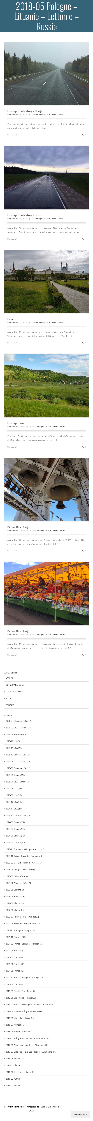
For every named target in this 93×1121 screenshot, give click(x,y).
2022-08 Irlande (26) (15, 910)
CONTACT (10, 705)
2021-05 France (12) (15, 970)
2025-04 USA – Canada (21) (18, 781)
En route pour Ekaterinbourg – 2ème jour (25, 111)
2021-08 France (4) (14, 950)
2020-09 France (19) (15, 984)
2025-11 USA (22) (14, 748)
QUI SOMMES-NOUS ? (15, 685)
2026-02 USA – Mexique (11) (18, 727)
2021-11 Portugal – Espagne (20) (20, 930)
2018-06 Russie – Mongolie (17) (20, 1031)
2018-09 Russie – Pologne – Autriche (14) (24, 1011)
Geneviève (14, 114)
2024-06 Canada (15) (15, 835)
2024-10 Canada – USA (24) (18, 815)
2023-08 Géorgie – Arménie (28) (20, 869)
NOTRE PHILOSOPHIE (15, 691)
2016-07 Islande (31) (15, 1065)
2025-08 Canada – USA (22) (18, 768)
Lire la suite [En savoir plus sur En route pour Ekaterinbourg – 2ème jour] (11, 135)
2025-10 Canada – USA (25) (18, 754)
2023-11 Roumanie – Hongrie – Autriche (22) (26, 849)
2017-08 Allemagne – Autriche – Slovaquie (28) (27, 1045)
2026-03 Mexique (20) (16, 734)
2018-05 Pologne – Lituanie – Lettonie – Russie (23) (29, 1038)
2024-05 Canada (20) (15, 842)
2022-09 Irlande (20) (15, 903)
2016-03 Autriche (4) (15, 1078)
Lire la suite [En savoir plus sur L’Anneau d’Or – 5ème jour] (11, 655)
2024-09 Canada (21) (15, 822)
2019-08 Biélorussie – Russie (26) (21, 997)
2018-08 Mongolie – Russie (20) (20, 1018)
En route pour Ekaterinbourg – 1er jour (24, 215)
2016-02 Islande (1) (14, 1085)
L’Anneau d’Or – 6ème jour (19, 527)
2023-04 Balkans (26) (15, 896)
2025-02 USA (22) (14, 795)
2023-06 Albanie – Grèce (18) (19, 883)
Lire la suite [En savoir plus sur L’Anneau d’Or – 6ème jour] (11, 551)
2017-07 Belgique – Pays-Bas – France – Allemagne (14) (31, 1051)
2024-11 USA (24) (14, 808)
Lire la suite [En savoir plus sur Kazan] (11, 343)
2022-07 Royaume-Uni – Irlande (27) (22, 916)
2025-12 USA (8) (13, 741)
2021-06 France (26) (15, 964)
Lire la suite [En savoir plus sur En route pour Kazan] (11, 447)
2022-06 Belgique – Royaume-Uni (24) (23, 923)
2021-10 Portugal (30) (15, 937)
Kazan (10, 319)
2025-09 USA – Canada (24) (18, 761)
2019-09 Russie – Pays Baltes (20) (21, 991)
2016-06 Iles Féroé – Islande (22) (20, 1072)
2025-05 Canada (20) (15, 775)
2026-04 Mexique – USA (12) (18, 721)
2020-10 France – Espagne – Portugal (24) (24, 977)
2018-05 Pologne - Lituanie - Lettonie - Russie (47, 114)
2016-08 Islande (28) (15, 1058)
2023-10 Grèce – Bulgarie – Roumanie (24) (25, 856)
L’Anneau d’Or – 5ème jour (19, 631)
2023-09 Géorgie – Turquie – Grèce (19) (23, 862)
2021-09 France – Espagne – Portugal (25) (24, 943)
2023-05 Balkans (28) (15, 889)
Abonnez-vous (80, 1115)
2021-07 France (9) (14, 957)
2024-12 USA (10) (14, 802)
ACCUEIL (9, 678)
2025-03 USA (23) (14, 788)
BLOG (8, 698)
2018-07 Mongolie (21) (16, 1024)
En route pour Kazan (16, 423)
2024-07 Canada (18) (15, 829)
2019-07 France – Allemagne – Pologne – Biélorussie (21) (31, 1004)
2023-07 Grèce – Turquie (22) (19, 876)
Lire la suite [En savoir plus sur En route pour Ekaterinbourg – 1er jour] (11, 239)
